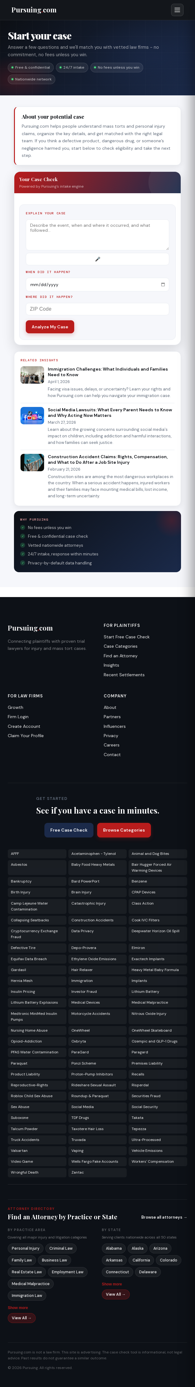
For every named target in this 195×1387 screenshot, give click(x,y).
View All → (22, 1318)
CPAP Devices (144, 892)
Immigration (82, 980)
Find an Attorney (121, 656)
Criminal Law (61, 1248)
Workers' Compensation (153, 1161)
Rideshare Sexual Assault (93, 1085)
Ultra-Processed (146, 1139)
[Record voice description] (97, 259)
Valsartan (19, 1150)
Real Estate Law (27, 1272)
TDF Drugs (80, 1117)
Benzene (139, 881)
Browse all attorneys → (164, 1217)
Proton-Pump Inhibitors (92, 1074)
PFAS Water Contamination (34, 1052)
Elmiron (138, 947)
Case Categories (121, 646)
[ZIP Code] (97, 309)
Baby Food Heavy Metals (93, 864)
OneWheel (80, 1030)
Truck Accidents (25, 1139)
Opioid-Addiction (26, 1041)
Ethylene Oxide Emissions (93, 958)
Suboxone (19, 1117)
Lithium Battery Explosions (34, 1002)
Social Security (145, 1106)
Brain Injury (81, 892)
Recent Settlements (124, 675)
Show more (18, 1308)
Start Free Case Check (127, 637)
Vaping (77, 1150)
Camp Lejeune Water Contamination (29, 906)
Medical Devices (85, 1002)
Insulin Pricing (23, 991)
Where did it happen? (49, 297)
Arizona (160, 1248)
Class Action (143, 903)
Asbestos (19, 864)
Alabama (114, 1248)
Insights (111, 665)
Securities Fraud (146, 1095)
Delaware (148, 1272)
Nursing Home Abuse (29, 1030)
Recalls (138, 1074)
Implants (139, 980)
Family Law (22, 1260)
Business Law (54, 1260)
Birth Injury (20, 892)
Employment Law (68, 1272)
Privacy (111, 735)
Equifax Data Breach (29, 958)
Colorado (168, 1260)
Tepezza (139, 1128)
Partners (112, 716)
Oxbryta (78, 1041)
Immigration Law (27, 1295)
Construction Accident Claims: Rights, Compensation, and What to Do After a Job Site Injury (108, 459)
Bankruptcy (21, 881)
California (141, 1260)
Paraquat (19, 1063)
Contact (112, 754)
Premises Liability (147, 1063)
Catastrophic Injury (88, 903)
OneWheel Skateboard (152, 1030)
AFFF (15, 853)
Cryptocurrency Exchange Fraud (34, 933)
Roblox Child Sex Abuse (31, 1095)
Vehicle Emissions (147, 1150)
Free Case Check (69, 830)
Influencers (115, 726)
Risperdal (140, 1085)
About (110, 707)
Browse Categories (124, 830)
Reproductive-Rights (29, 1085)
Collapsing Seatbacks (30, 920)
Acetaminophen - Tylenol (93, 853)
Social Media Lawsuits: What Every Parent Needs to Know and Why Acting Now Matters (110, 412)
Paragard (140, 1052)
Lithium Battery (145, 991)
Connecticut (117, 1272)
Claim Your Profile (26, 735)
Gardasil (18, 969)
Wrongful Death (25, 1172)
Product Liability (25, 1074)
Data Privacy (82, 930)
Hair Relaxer (82, 969)
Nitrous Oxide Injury (149, 1013)
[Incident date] (97, 284)
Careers (112, 745)
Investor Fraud (84, 991)
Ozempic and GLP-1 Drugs (155, 1041)
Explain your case (46, 213)
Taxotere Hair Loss (87, 1128)
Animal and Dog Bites (150, 853)
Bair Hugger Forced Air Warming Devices (152, 867)
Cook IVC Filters (146, 920)
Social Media (82, 1106)
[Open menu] (177, 10)
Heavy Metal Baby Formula (155, 969)
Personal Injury (25, 1248)
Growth (15, 707)
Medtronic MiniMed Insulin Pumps (34, 1016)
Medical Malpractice (150, 1002)
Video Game (22, 1161)
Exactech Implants (148, 958)
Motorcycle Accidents (90, 1013)
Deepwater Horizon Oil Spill (155, 930)
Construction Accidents (92, 920)
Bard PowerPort (85, 881)
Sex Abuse (20, 1106)
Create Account (24, 726)
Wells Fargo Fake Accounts (94, 1161)
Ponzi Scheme (83, 1063)
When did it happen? (48, 272)
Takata (137, 1117)
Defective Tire (23, 947)
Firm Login (18, 716)
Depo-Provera (83, 947)
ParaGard (80, 1052)
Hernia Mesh (22, 980)
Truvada (78, 1139)
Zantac (77, 1172)
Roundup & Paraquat (90, 1095)
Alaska (137, 1248)
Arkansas (114, 1260)
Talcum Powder (24, 1128)
